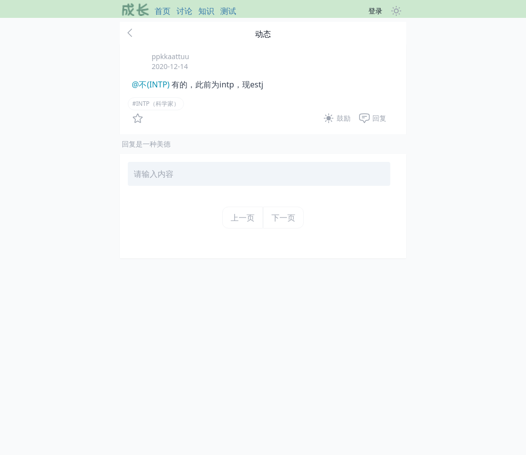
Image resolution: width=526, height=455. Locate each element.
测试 (228, 10)
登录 (375, 10)
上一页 (243, 217)
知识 (206, 10)
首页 (163, 10)
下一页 (283, 217)
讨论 (184, 10)
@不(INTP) (151, 84)
